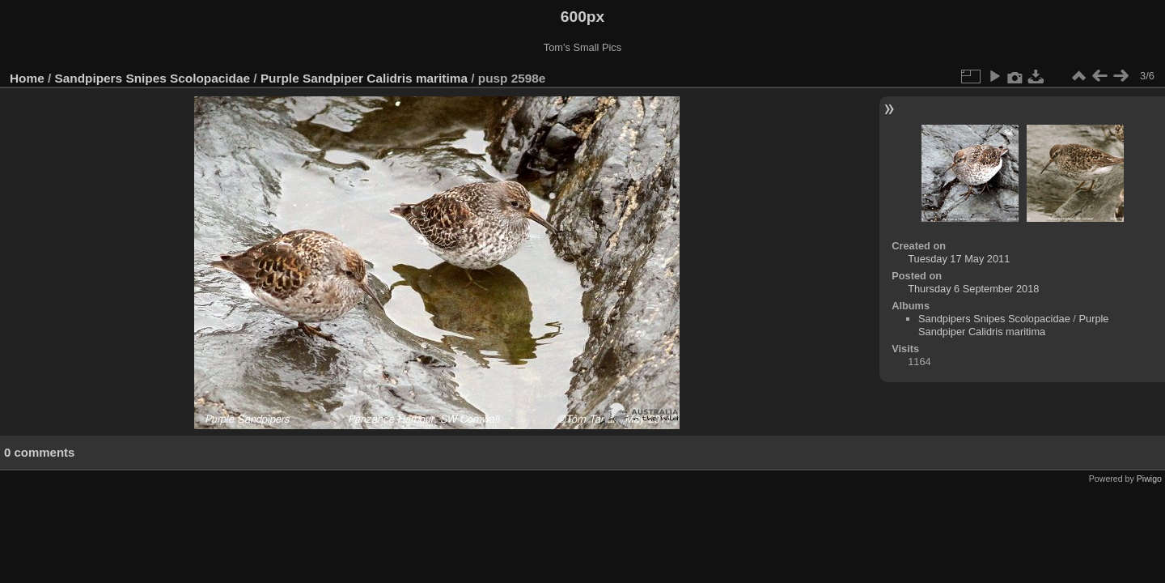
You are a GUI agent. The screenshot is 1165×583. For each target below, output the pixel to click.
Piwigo (1149, 478)
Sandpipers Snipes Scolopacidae (153, 78)
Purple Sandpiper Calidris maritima (364, 78)
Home (27, 78)
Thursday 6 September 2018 (973, 289)
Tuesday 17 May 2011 (959, 259)
